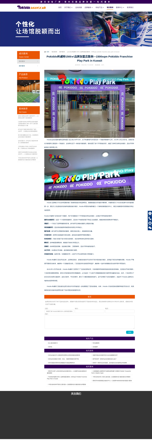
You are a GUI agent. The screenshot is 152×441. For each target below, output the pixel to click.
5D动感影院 (96, 343)
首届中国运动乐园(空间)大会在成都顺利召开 (105, 355)
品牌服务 (89, 7)
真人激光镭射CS (53, 343)
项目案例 (110, 7)
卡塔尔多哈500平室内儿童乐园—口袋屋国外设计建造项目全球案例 (67, 384)
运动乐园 (78, 7)
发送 (129, 332)
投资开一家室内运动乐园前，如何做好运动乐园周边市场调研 (110, 362)
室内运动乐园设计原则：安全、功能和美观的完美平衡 (63, 359)
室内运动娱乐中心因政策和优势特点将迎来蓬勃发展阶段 (64, 355)
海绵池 (50, 347)
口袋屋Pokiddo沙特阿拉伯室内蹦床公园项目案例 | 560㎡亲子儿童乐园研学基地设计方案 (28, 123)
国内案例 (22, 61)
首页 (60, 7)
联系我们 (130, 7)
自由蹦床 (95, 347)
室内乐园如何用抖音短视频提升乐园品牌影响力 (61, 362)
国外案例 (22, 66)
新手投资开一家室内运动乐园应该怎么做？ (105, 359)
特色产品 (100, 7)
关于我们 (68, 7)
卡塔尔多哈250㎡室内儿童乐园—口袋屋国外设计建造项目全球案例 (111, 377)
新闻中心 (120, 7)
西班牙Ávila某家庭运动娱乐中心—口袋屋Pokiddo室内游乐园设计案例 (112, 380)
